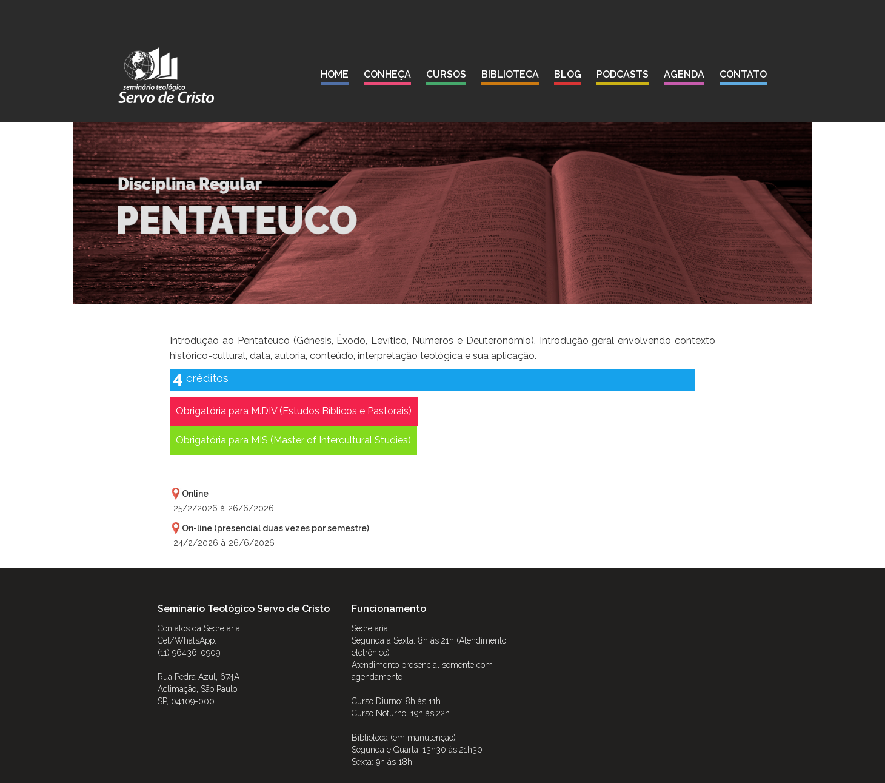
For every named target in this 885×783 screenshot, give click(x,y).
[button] (387, 77)
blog (567, 74)
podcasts (622, 74)
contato (743, 74)
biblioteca (510, 74)
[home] (166, 75)
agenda (684, 74)
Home (335, 74)
